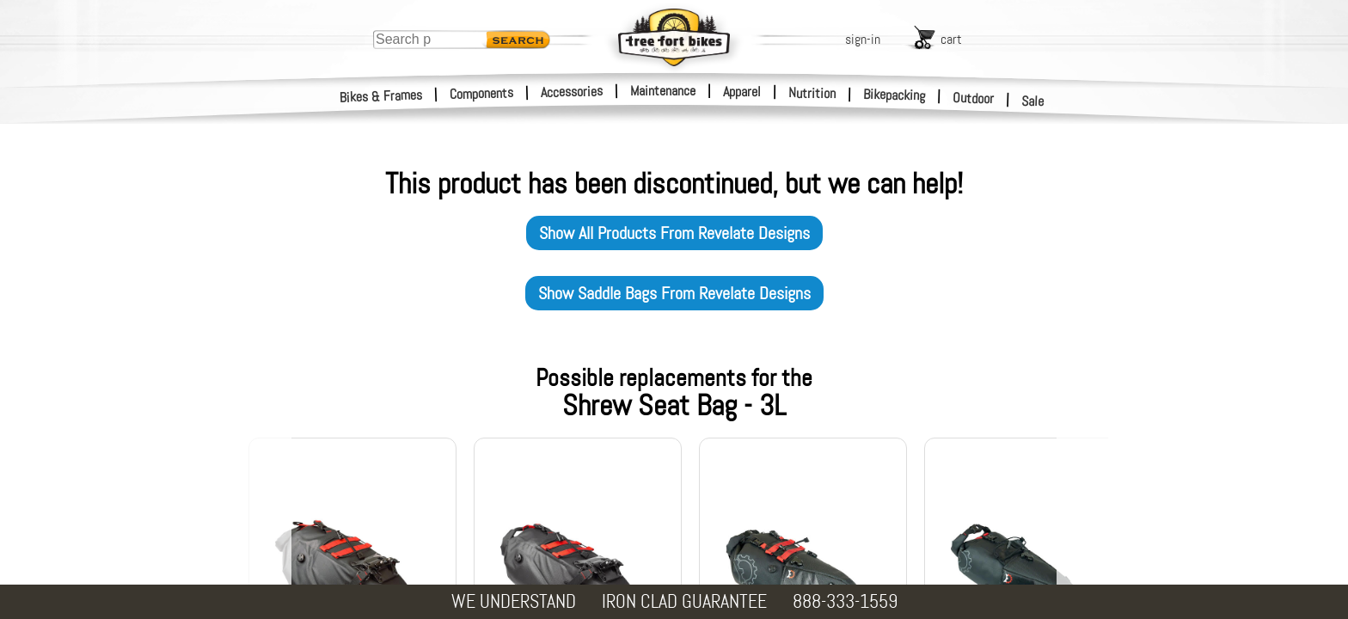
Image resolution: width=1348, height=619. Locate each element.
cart (951, 39)
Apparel (742, 92)
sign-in (862, 39)
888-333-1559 (845, 601)
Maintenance (662, 91)
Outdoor (974, 98)
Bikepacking (894, 95)
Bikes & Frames (381, 96)
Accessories (572, 91)
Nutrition (812, 92)
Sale (1033, 101)
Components (482, 93)
